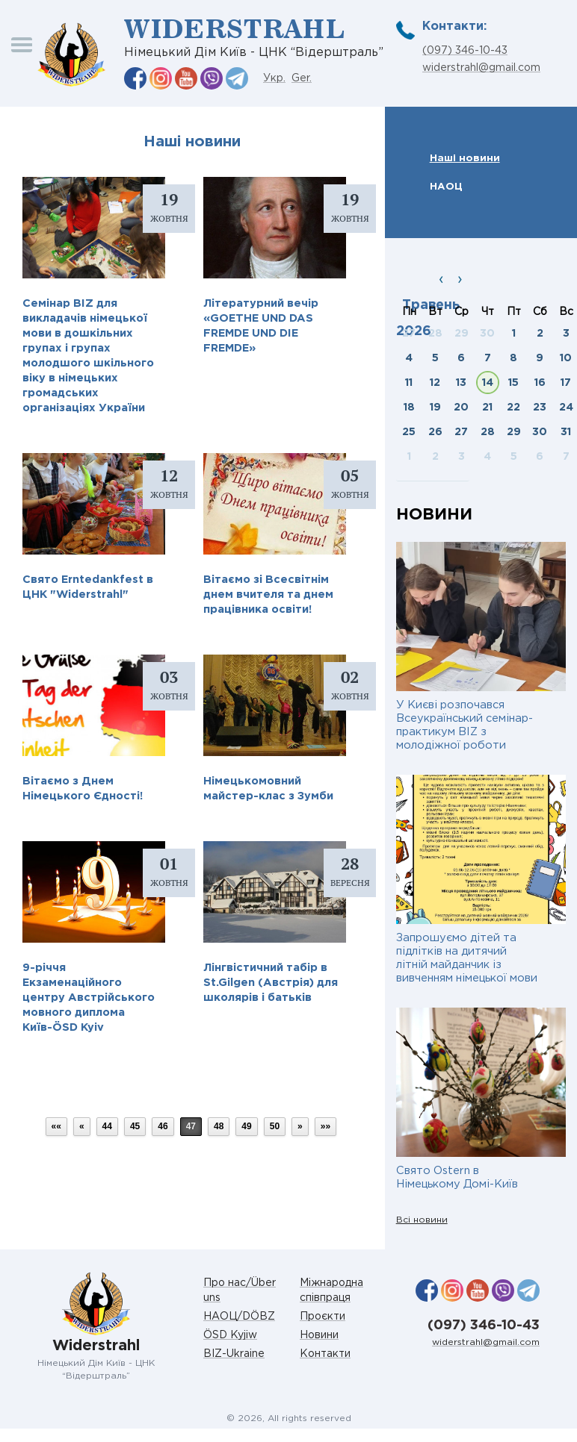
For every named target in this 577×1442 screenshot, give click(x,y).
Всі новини (422, 1220)
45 (135, 1126)
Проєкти (322, 1316)
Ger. (301, 78)
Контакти (325, 1353)
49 (246, 1126)
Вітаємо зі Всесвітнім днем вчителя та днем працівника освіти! (268, 594)
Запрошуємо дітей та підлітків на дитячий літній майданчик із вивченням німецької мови (466, 958)
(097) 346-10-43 (464, 50)
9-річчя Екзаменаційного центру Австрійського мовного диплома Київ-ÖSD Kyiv (88, 997)
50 (275, 1126)
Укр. (274, 78)
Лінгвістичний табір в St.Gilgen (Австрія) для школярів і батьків (270, 982)
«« (56, 1126)
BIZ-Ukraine (234, 1353)
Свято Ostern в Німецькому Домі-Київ (457, 1177)
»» (325, 1126)
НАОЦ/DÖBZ (239, 1316)
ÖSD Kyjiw (230, 1335)
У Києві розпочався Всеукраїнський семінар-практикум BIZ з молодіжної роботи (464, 725)
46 (162, 1126)
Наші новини (465, 158)
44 (107, 1126)
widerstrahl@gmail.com (481, 67)
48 (218, 1126)
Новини (319, 1335)
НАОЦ (446, 186)
